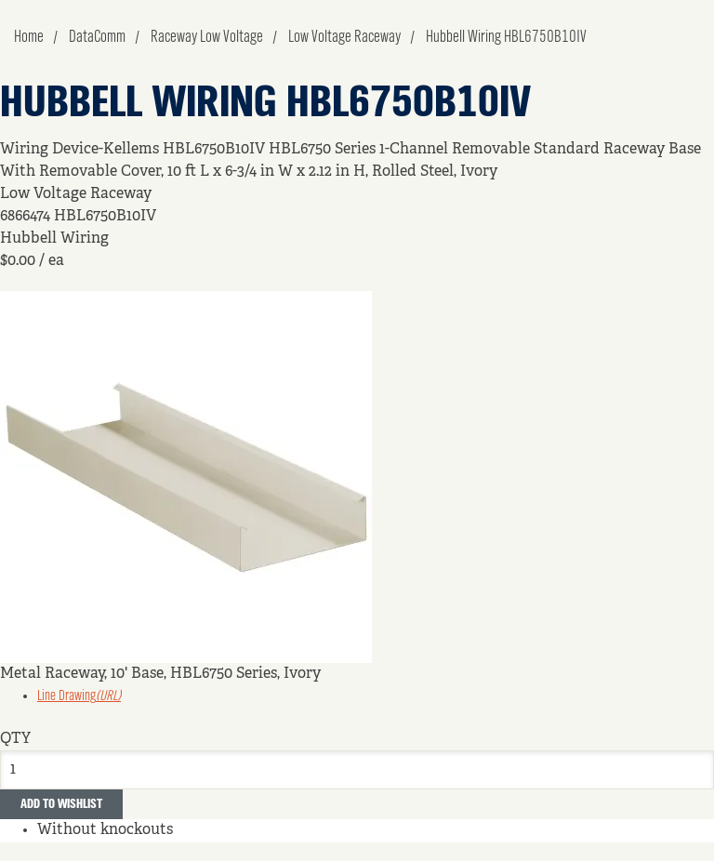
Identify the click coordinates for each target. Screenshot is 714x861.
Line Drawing (79, 696)
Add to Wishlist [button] (61, 804)
